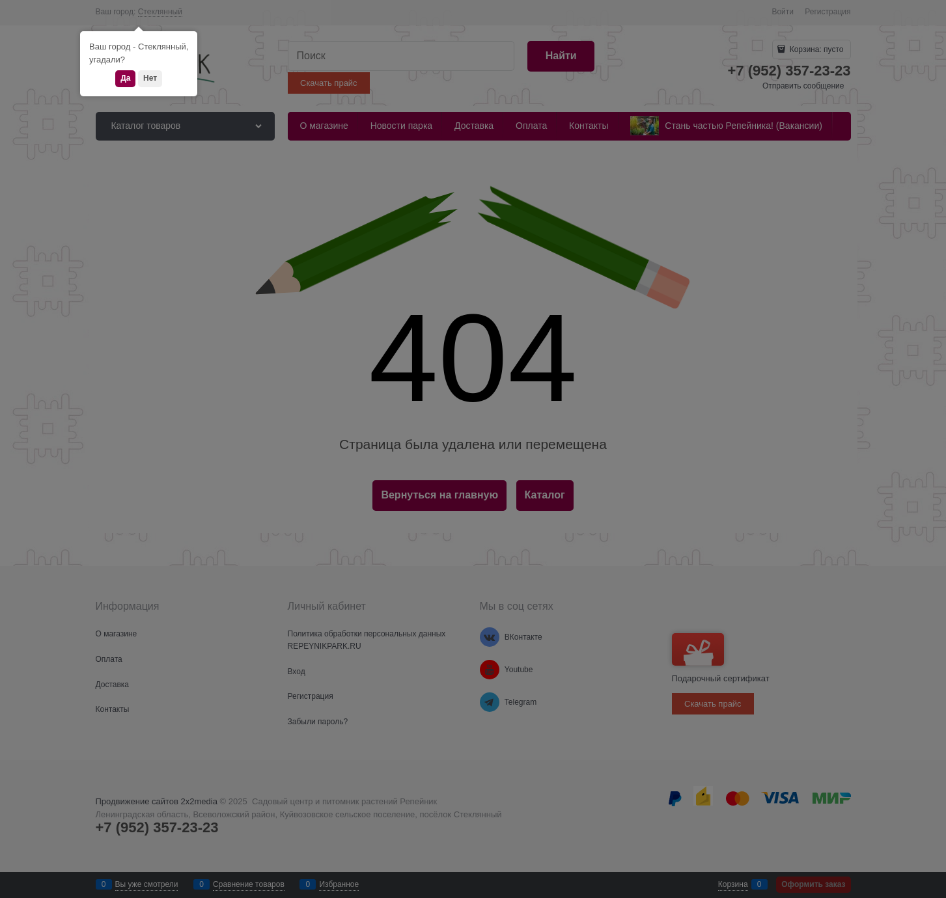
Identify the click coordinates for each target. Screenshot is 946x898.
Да (125, 78)
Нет (150, 78)
